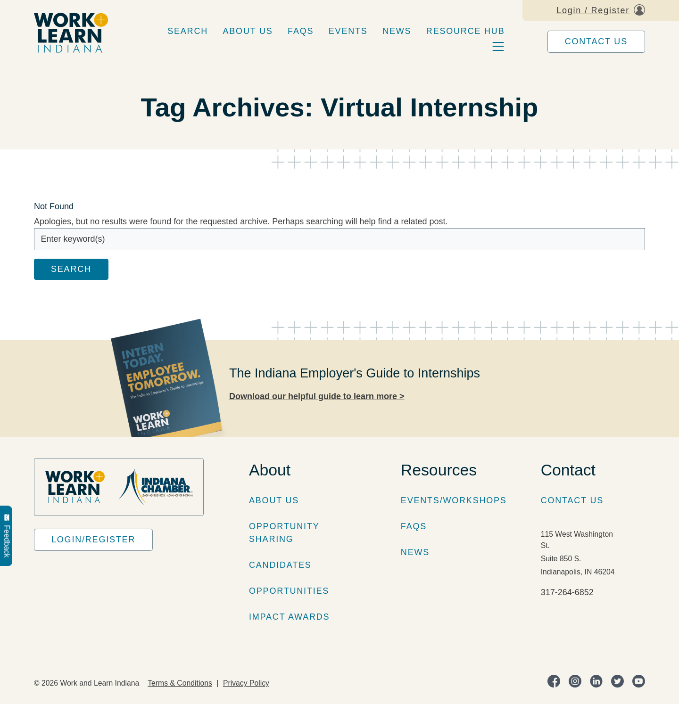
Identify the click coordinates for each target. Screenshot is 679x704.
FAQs (301, 31)
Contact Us (596, 41)
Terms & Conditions (180, 683)
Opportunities (289, 591)
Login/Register (93, 539)
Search (187, 31)
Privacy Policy (246, 683)
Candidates (280, 565)
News (396, 31)
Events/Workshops (454, 500)
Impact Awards (289, 617)
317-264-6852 (567, 592)
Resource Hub (465, 31)
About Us (248, 31)
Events (348, 31)
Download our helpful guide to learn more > (317, 396)
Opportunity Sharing (284, 533)
